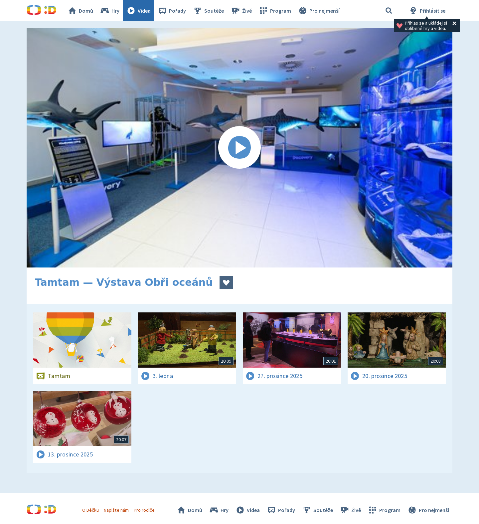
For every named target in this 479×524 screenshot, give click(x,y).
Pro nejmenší (319, 11)
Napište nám (116, 510)
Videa (138, 11)
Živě (241, 11)
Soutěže (208, 11)
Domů (80, 11)
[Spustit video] (239, 147)
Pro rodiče (144, 510)
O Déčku (90, 510)
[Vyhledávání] (389, 10)
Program (274, 11)
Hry (109, 11)
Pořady (171, 11)
